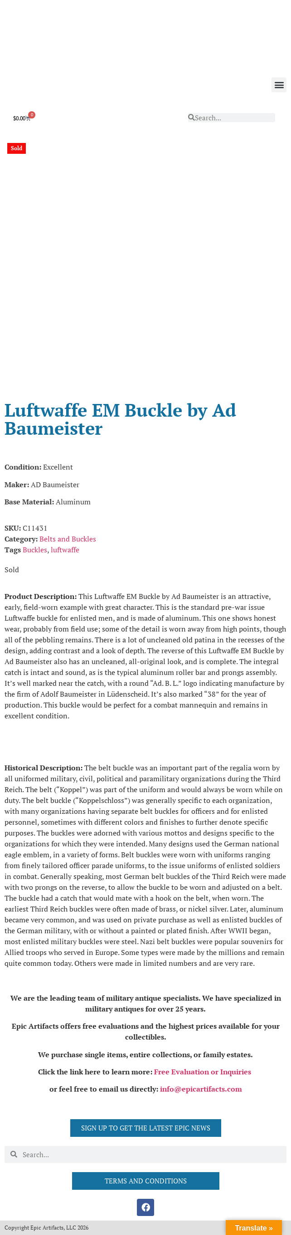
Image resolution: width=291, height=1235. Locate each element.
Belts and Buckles (67, 539)
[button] (279, 84)
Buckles (35, 550)
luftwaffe (65, 550)
